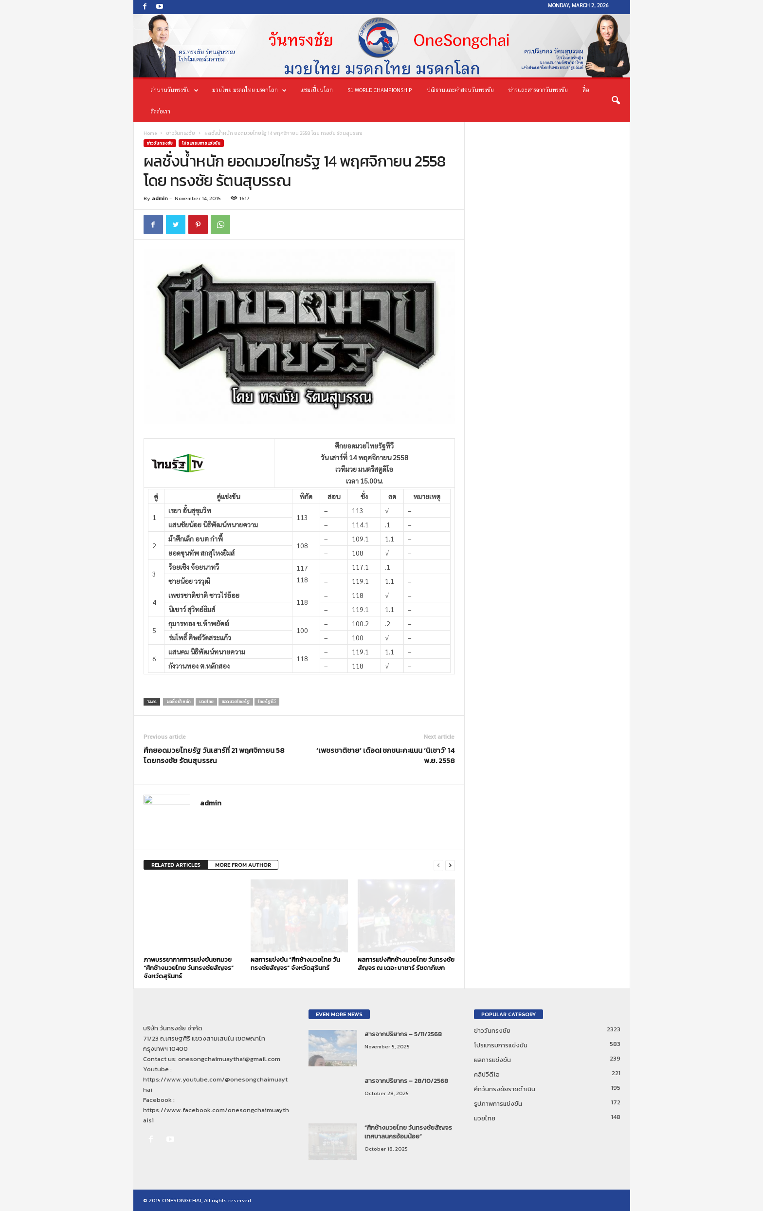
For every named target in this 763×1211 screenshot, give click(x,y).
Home (150, 133)
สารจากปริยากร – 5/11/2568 (403, 1034)
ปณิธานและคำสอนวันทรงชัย (460, 89)
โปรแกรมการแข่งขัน (201, 143)
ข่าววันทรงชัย (180, 133)
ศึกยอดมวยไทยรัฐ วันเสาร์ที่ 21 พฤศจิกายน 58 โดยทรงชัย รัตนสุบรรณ (214, 755)
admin (160, 198)
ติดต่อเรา (160, 111)
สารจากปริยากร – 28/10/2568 (406, 1080)
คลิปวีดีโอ (487, 1074)
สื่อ (585, 89)
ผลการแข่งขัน (492, 1059)
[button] (615, 101)
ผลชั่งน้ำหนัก (178, 701)
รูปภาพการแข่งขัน (498, 1103)
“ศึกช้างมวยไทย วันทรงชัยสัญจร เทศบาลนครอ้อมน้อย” (408, 1132)
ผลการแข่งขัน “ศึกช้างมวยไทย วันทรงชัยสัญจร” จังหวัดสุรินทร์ (295, 963)
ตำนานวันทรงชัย (175, 90)
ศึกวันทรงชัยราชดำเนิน (504, 1089)
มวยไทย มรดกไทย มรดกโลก (249, 90)
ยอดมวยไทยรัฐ (236, 701)
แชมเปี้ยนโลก (316, 89)
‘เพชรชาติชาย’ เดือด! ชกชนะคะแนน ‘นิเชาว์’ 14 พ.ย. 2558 (385, 755)
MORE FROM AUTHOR (243, 865)
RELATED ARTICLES (175, 865)
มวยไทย (206, 701)
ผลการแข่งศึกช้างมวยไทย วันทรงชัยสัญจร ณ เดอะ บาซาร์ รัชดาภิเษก (406, 963)
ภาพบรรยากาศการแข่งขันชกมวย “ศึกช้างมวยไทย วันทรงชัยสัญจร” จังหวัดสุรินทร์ (189, 968)
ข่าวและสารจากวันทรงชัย (538, 89)
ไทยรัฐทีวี (267, 701)
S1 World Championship (379, 89)
